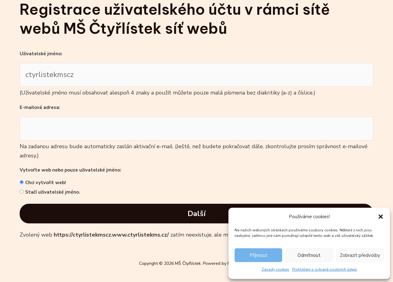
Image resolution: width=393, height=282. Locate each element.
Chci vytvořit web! (45, 183)
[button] (381, 217)
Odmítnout (309, 255)
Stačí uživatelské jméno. (52, 192)
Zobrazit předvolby (360, 255)
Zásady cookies (275, 269)
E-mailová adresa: (40, 107)
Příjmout (258, 255)
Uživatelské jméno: (41, 54)
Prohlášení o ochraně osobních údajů (324, 269)
